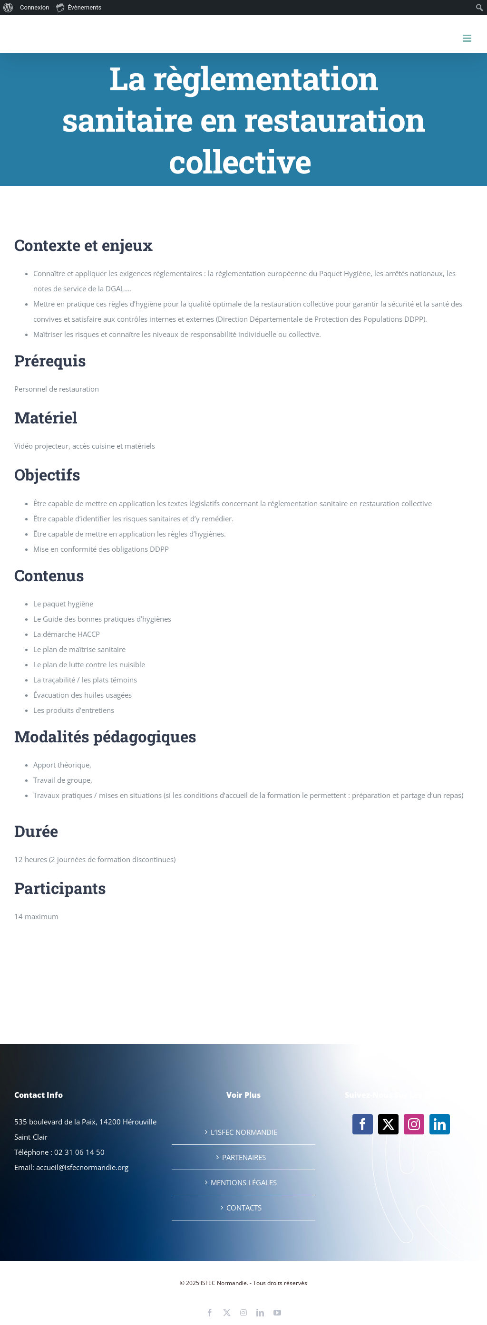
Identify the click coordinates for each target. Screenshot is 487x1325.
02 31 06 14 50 (79, 1152)
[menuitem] (8, 7)
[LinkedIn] (439, 1124)
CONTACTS (244, 1207)
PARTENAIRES (244, 1157)
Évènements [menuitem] (78, 7)
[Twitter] (388, 1124)
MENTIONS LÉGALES (244, 1182)
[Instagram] (414, 1124)
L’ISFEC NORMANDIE (244, 1132)
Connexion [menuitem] (34, 7)
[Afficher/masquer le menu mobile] (468, 38)
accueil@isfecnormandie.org (82, 1167)
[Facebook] (362, 1124)
